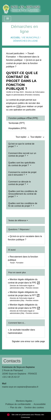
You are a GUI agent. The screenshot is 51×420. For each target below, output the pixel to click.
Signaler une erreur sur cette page (28, 341)
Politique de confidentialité (18, 404)
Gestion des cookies (34, 407)
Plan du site (15, 407)
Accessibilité (40, 404)
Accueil (15, 37)
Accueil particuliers (15, 53)
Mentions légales (24, 401)
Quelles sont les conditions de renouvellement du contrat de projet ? (22, 194)
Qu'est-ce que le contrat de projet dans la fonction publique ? (23, 63)
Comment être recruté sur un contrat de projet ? (22, 154)
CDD (18, 106)
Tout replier (23, 137)
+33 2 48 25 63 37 (11, 377)
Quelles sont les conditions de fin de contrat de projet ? (22, 204)
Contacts (12, 360)
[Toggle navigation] (7, 18)
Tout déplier (37, 137)
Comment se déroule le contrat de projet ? (19, 183)
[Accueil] (24, 7)
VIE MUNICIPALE (30, 37)
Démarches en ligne (25, 41)
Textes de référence (17, 220)
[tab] (25, 118)
